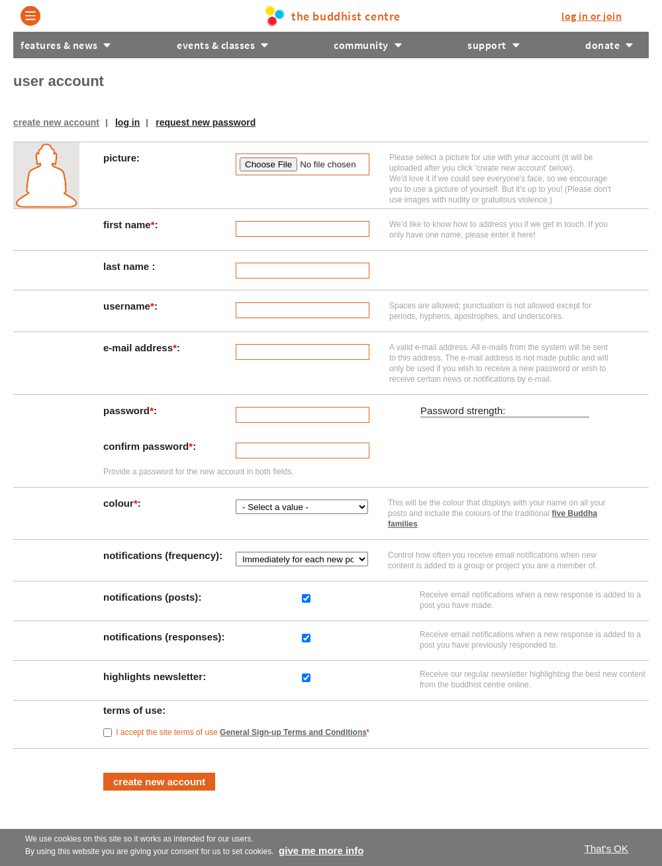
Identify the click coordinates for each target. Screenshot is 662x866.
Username (128, 306)
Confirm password (148, 446)
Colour (120, 503)
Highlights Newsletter (154, 676)
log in (591, 15)
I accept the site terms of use (242, 732)
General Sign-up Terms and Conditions (293, 732)
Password (128, 410)
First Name (129, 224)
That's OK (606, 848)
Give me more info (321, 850)
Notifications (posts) (152, 597)
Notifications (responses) (163, 636)
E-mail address (140, 347)
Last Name (127, 266)
